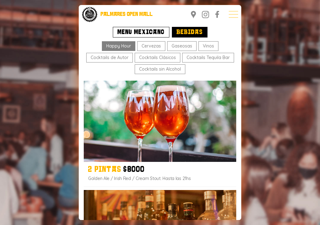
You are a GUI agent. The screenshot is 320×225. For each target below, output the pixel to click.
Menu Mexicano (141, 32)
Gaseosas (182, 46)
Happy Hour (118, 46)
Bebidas (190, 32)
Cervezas (151, 46)
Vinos (208, 46)
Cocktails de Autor (109, 57)
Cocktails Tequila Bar (208, 57)
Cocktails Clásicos (157, 57)
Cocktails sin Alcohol (160, 69)
